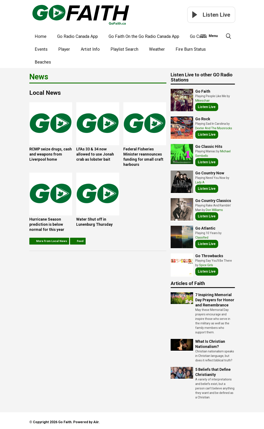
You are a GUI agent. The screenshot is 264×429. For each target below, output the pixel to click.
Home (40, 36)
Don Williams (214, 210)
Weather (157, 49)
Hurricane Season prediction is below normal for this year (50, 202)
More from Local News (51, 241)
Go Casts (198, 36)
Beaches (43, 62)
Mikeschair (202, 100)
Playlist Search (124, 49)
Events (41, 49)
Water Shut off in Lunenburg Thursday (97, 200)
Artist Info (90, 49)
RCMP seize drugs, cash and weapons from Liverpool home (50, 132)
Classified (201, 237)
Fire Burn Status (191, 49)
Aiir (96, 422)
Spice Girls (206, 265)
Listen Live (207, 107)
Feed (80, 241)
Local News (45, 92)
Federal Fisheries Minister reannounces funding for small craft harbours (144, 134)
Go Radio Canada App (77, 36)
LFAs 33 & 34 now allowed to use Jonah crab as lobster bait (97, 132)
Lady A (199, 182)
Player (64, 49)
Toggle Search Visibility (228, 37)
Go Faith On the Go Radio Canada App (144, 36)
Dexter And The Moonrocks (213, 128)
